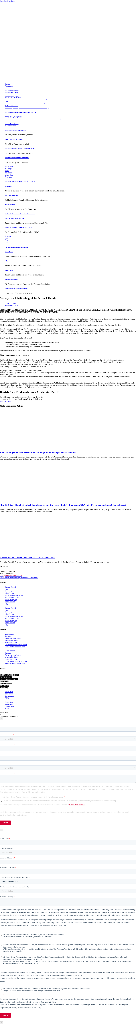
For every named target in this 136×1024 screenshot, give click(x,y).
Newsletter (9, 692)
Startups (8, 636)
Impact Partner (10, 204)
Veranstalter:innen (11, 640)
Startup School (10, 587)
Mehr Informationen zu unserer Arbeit (11, 125)
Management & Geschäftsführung (16, 288)
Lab (6, 589)
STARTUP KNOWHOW (8, 673)
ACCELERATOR (27, 107)
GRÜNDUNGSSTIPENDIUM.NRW (17, 158)
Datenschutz (9, 696)
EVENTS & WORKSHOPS (9, 675)
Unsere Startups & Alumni (13, 139)
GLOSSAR (4, 688)
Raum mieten (10, 602)
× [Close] (1, 719)
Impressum (9, 694)
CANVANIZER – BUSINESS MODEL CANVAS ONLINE (27, 557)
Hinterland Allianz (12, 598)
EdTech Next (10, 593)
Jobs (6, 261)
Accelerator (9, 591)
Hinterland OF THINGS (14, 595)
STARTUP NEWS (6, 677)
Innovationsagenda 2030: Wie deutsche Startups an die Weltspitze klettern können (38, 452)
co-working (8, 186)
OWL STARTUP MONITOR (14, 218)
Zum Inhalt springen (7, 1)
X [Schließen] (1, 830)
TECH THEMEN (6, 683)
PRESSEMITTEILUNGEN (9, 679)
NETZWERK (4, 686)
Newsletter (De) (11, 600)
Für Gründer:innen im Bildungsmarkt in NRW (20, 112)
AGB (7, 698)
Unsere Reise (9, 270)
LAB (25, 102)
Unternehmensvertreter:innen (16, 645)
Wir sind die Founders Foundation (16, 247)
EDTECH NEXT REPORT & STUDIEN (18, 227)
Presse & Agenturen (11, 279)
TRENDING (4, 681)
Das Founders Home (11, 195)
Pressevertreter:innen (13, 638)
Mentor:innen (10, 634)
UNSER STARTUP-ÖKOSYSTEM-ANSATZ (20, 182)
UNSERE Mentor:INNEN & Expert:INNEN (19, 149)
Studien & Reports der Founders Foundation (20, 214)
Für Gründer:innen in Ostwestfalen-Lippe (12, 91)
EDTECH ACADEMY (33, 118)
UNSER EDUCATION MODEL (15, 130)
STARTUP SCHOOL (26, 98)
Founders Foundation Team (15, 647)
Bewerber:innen (11, 643)
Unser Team (9, 252)
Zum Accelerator (6, 401)
